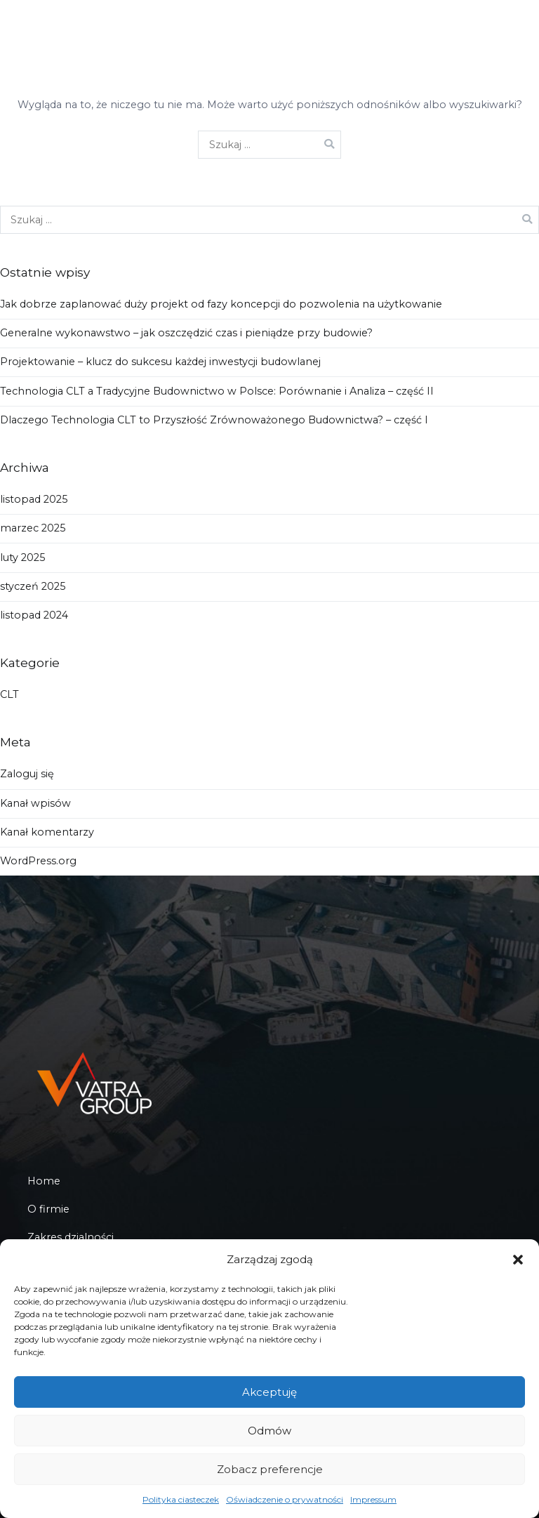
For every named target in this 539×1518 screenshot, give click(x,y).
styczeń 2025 (32, 586)
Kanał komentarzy (47, 832)
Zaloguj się (27, 773)
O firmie (48, 1209)
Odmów (269, 1430)
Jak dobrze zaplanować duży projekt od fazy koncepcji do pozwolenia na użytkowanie (221, 304)
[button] (518, 1260)
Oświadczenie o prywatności (284, 1499)
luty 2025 (22, 557)
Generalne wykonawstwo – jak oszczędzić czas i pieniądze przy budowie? (186, 332)
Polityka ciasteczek (180, 1499)
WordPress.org (38, 860)
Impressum (373, 1499)
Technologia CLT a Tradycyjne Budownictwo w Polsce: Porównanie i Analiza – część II (217, 391)
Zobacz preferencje (270, 1469)
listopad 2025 (33, 499)
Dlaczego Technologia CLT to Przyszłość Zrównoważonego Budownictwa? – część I (214, 420)
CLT (9, 694)
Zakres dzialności (70, 1237)
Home (43, 1181)
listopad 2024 (34, 615)
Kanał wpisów (35, 803)
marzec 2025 (32, 528)
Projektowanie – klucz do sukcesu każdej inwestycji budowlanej (160, 361)
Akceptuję (269, 1392)
